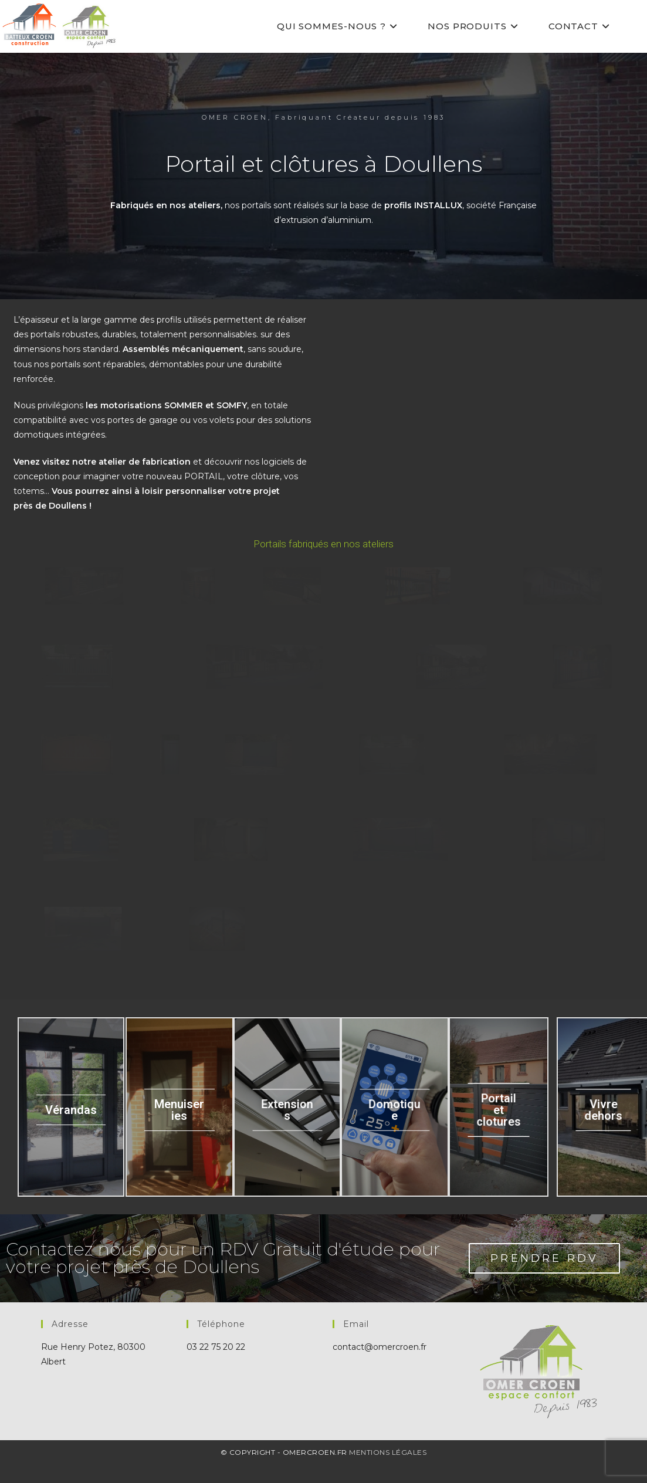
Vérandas (71, 1125)
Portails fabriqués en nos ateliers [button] (323, 544)
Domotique (394, 1125)
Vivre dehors (603, 1125)
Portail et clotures (499, 1125)
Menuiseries (179, 1125)
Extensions (286, 1125)
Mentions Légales (387, 1467)
